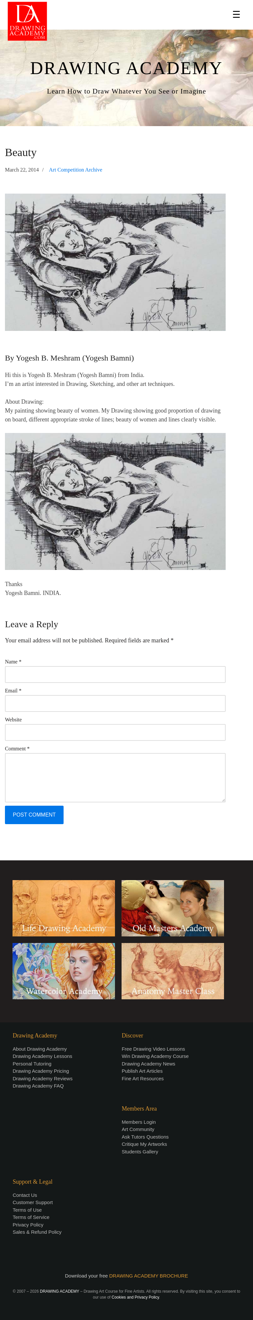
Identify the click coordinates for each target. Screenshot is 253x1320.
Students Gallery (140, 1151)
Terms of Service (31, 1217)
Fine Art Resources (143, 1078)
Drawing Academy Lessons (42, 1056)
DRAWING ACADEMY (126, 68)
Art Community (138, 1129)
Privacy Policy (28, 1224)
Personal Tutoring (32, 1063)
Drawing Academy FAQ (38, 1086)
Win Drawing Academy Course (155, 1056)
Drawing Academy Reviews (42, 1078)
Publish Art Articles (142, 1071)
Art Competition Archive (75, 170)
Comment (17, 748)
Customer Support (33, 1202)
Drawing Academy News (148, 1063)
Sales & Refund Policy (37, 1232)
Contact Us (25, 1195)
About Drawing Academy (40, 1049)
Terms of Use (27, 1210)
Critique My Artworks (144, 1144)
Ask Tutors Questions (145, 1137)
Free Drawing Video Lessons (153, 1049)
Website (13, 719)
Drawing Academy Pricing (41, 1071)
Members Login (138, 1122)
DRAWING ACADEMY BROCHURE (148, 1276)
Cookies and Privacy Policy (135, 1297)
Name (13, 661)
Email (13, 690)
